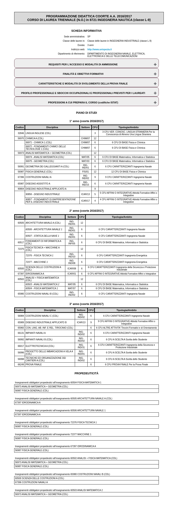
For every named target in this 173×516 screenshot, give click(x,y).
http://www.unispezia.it (99, 49)
